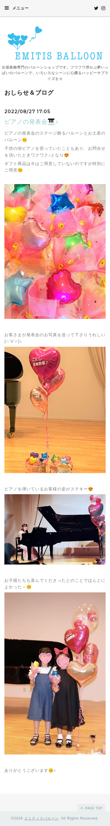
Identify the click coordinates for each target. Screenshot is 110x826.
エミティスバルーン (41, 818)
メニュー (16, 8)
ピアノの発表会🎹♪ (31, 121)
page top (90, 807)
